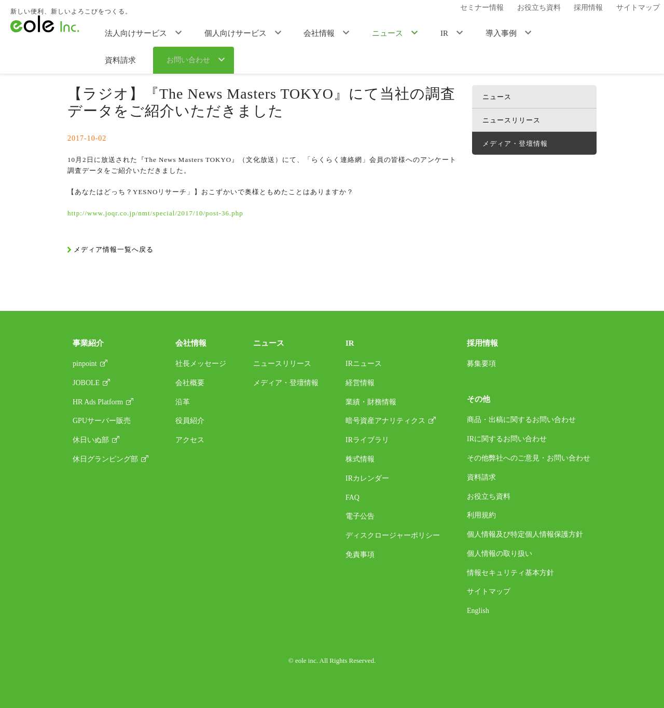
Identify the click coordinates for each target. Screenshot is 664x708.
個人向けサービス (224, 32)
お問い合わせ (613, 32)
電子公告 (360, 516)
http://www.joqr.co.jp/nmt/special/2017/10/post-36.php (155, 213)
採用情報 (587, 9)
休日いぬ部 (91, 440)
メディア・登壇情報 (177, 55)
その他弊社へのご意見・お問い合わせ (528, 458)
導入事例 (448, 32)
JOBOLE (86, 383)
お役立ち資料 (543, 9)
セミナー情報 (492, 9)
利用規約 (481, 515)
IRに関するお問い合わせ (507, 439)
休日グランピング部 (105, 459)
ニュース (355, 32)
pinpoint (85, 363)
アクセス (189, 440)
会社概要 (189, 383)
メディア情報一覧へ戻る (114, 249)
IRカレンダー (367, 478)
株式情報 (360, 459)
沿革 (182, 402)
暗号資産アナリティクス (385, 421)
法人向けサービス (135, 32)
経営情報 (360, 383)
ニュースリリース (511, 120)
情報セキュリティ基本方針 (510, 573)
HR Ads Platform (98, 402)
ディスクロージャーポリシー (392, 535)
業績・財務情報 (370, 402)
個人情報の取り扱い (499, 553)
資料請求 (550, 32)
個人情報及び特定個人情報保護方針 (525, 534)
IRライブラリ (367, 440)
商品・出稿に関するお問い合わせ (521, 420)
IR (402, 32)
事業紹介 (88, 343)
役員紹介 (189, 421)
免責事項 (360, 555)
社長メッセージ (200, 363)
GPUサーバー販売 (102, 421)
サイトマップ (631, 9)
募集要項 (481, 363)
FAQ (352, 497)
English (478, 611)
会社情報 (297, 32)
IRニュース (363, 363)
